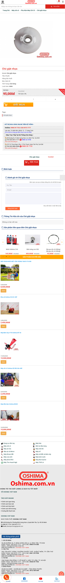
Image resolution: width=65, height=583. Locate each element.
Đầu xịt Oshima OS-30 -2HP (9, 297)
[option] (12, 243)
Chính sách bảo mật (8, 504)
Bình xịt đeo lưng (41, 446)
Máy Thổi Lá (40, 462)
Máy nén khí (39, 449)
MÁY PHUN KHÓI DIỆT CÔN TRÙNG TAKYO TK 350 (16, 261)
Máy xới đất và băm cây (43, 454)
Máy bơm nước (40, 457)
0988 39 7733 (15, 127)
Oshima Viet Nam (22, 547)
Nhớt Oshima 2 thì (12, 249)
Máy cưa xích (8, 457)
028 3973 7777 (26, 127)
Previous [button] (3, 241)
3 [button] (9, 256)
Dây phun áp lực (41, 459)
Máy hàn (38, 443)
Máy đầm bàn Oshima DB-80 (9, 404)
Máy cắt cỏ (7, 446)
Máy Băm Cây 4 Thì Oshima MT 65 (11, 332)
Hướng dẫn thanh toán (8, 511)
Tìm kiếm (55, 6)
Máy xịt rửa (7, 449)
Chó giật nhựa (7, 115)
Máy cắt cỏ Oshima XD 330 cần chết (11, 368)
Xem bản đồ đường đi (11, 141)
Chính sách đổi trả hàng (9, 508)
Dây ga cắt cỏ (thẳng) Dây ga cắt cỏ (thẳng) (53, 250)
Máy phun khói (8, 459)
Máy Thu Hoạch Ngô (10, 462)
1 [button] (3, 256)
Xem (3, 291)
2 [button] (6, 256)
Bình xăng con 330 (33, 249)
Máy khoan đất (9, 454)
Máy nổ (38, 451)
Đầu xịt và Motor (9, 451)
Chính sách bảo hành (8, 506)
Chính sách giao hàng (8, 501)
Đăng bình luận (13, 208)
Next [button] (62, 241)
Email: (13, 526)
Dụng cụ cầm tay (9, 443)
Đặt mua (19, 104)
